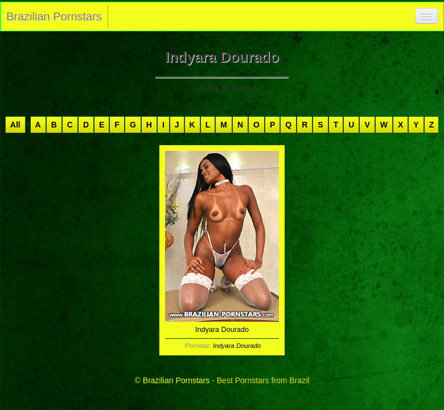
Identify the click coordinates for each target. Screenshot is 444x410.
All (15, 124)
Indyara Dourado (237, 345)
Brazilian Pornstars (54, 16)
